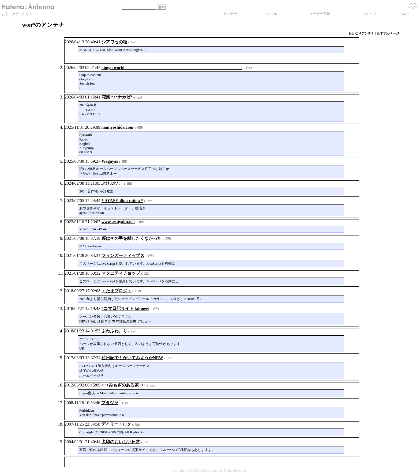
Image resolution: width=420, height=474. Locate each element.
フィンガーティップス (123, 255)
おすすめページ (388, 33)
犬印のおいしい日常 (121, 441)
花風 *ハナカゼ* (117, 97)
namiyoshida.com (117, 127)
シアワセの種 (114, 42)
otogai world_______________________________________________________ (172, 67)
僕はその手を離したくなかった (132, 238)
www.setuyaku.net (118, 221)
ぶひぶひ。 (112, 183)
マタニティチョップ (121, 273)
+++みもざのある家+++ (124, 385)
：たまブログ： (117, 291)
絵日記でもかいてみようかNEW (132, 357)
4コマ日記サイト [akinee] (125, 308)
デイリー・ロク (116, 424)
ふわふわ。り (114, 331)
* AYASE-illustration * (122, 200)
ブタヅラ (109, 402)
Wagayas (110, 161)
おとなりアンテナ (361, 33)
